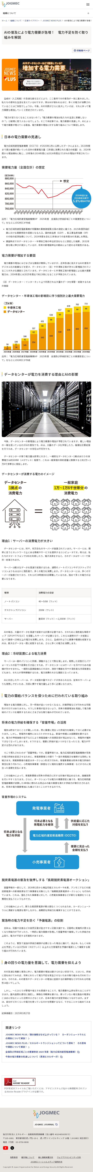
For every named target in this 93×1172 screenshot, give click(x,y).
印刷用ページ (81, 50)
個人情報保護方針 (45, 1157)
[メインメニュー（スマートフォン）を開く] (88, 4)
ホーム (4, 20)
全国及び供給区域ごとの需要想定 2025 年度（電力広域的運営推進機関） (43, 1051)
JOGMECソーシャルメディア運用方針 (47, 1161)
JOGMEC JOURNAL (46, 1125)
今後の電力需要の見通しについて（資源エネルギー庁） (34, 1056)
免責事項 (14, 1157)
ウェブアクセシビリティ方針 (69, 1157)
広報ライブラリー (32, 20)
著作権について (27, 1157)
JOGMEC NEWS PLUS (52, 20)
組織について (9, 13)
